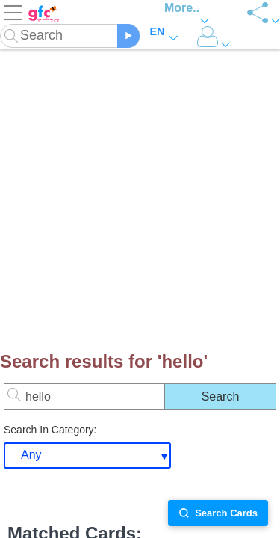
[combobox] (87, 455)
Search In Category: (50, 430)
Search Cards (218, 513)
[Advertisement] (140, 192)
